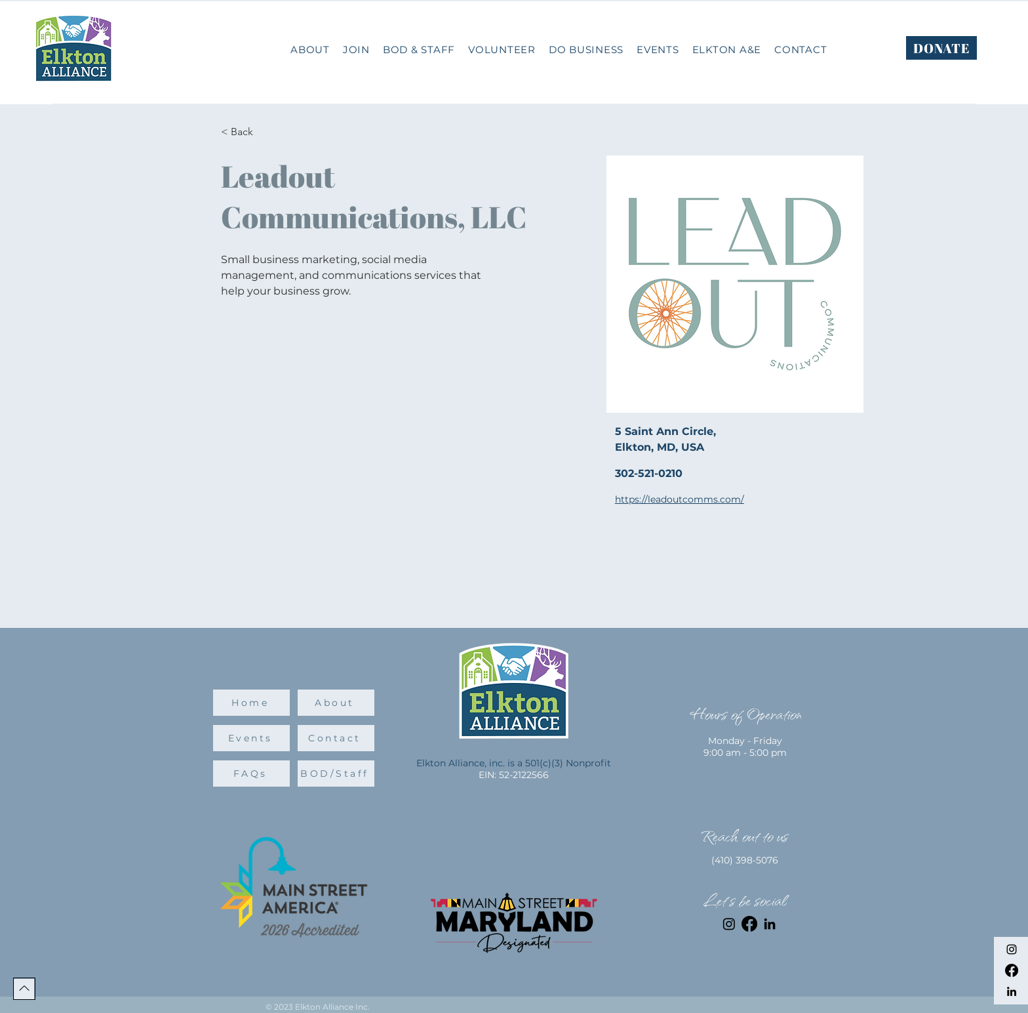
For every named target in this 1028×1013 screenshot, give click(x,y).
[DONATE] (941, 48)
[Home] (251, 703)
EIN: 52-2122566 (514, 775)
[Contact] (336, 738)
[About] (336, 703)
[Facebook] (1011, 970)
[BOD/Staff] (336, 773)
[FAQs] (251, 773)
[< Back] (247, 132)
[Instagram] (1011, 949)
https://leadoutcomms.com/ (679, 499)
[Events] (251, 738)
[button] (586, 49)
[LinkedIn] (1011, 991)
